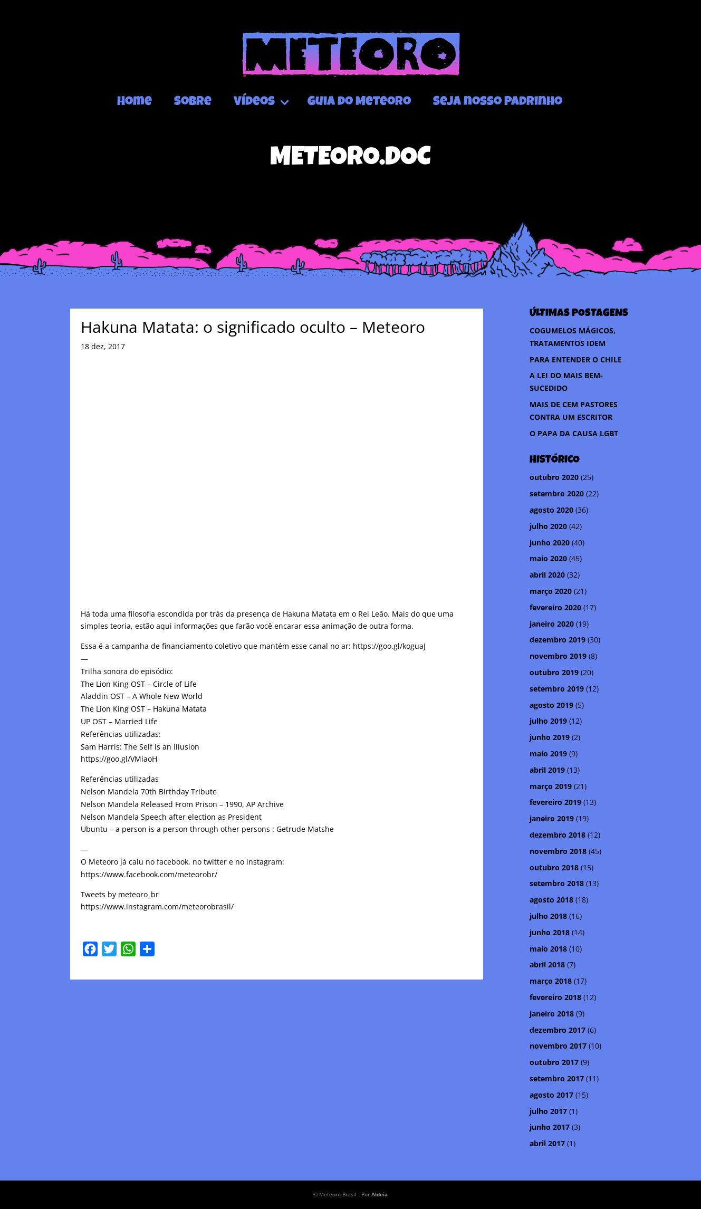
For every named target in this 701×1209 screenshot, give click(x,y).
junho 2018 (550, 932)
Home (134, 102)
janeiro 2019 (552, 818)
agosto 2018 (551, 900)
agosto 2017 (551, 1095)
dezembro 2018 (557, 835)
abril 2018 (547, 964)
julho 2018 (548, 916)
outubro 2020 (554, 477)
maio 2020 (548, 558)
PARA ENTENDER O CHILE (576, 359)
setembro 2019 (557, 689)
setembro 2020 (557, 493)
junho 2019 (550, 737)
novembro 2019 (558, 656)
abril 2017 (547, 1143)
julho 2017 (548, 1111)
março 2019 (551, 786)
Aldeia (379, 1194)
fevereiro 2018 (555, 997)
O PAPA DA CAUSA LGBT (574, 433)
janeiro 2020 (552, 624)
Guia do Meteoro (359, 102)
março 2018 (551, 981)
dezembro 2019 (557, 640)
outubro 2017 (554, 1062)
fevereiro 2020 (555, 607)
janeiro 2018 (552, 1014)
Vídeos (254, 102)
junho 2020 (550, 543)
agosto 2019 (551, 705)
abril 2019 (547, 770)
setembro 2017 (557, 1078)
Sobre (193, 102)
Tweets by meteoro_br (120, 894)
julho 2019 (548, 721)
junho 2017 (550, 1127)
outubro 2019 (554, 672)
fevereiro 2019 (555, 802)
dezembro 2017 (557, 1030)
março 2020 (551, 591)
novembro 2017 (558, 1046)
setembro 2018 (557, 883)
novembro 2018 (558, 851)
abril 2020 (547, 575)
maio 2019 (548, 754)
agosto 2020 (551, 510)
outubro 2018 (554, 867)
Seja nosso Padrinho (497, 102)
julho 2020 (548, 526)
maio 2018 (548, 949)
